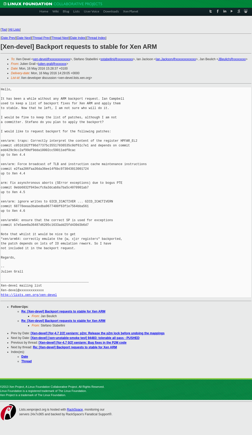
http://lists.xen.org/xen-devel (29, 295)
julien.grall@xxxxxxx (52, 64)
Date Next (24, 38)
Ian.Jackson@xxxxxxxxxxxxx (176, 59)
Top (3, 29)
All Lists (14, 29)
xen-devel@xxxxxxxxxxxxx (51, 59)
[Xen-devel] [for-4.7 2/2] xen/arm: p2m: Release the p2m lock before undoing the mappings (97, 333)
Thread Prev (41, 38)
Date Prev (8, 38)
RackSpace (75, 409)
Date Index (77, 38)
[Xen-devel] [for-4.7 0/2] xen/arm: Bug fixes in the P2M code (83, 342)
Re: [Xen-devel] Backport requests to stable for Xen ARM (63, 311)
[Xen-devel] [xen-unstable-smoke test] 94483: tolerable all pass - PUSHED (85, 338)
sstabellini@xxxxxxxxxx (117, 59)
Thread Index (96, 38)
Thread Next (60, 38)
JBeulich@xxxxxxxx (232, 59)
